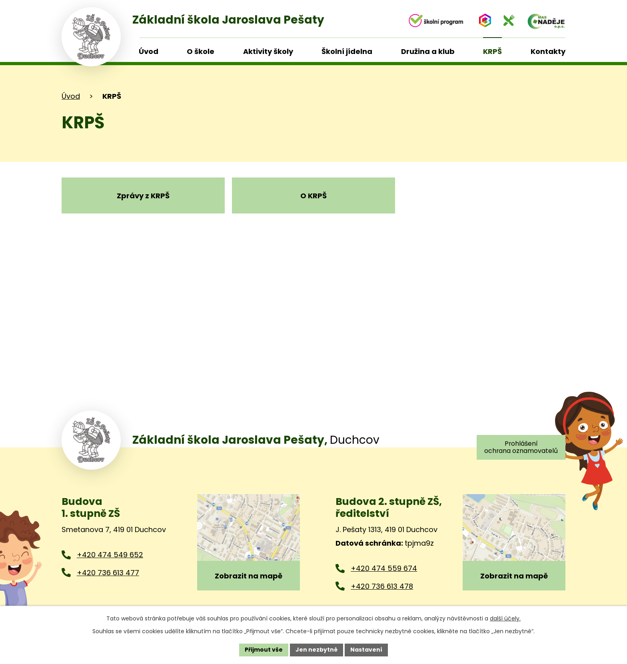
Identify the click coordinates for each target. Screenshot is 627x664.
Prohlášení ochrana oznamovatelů (521, 447)
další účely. (505, 618)
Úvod (71, 96)
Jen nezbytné (316, 650)
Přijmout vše (264, 650)
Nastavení (366, 650)
